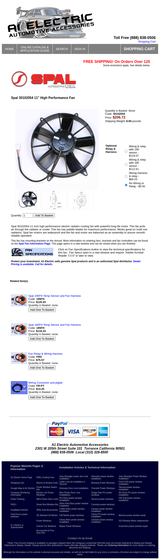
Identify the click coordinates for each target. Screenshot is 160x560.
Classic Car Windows (46, 526)
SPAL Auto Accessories (47, 510)
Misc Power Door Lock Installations (69, 493)
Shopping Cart (17, 483)
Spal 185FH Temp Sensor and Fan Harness (54, 324)
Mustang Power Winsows (103, 483)
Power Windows (43, 521)
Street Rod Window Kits (47, 504)
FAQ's (13, 504)
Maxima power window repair (132, 515)
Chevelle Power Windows (103, 488)
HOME (9, 49)
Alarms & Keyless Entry (47, 483)
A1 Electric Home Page (21, 477)
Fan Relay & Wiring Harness (45, 353)
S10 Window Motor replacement (133, 521)
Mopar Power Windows (70, 526)
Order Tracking (17, 499)
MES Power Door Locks (47, 499)
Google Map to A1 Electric (23, 488)
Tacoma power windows (102, 499)
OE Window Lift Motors (47, 515)
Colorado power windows (103, 504)
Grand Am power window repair (133, 526)
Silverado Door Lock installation (74, 488)
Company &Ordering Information (20, 493)
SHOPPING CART (139, 49)
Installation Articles (19, 510)
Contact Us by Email (80, 538)
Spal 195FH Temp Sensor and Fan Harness (54, 295)
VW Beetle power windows (71, 515)
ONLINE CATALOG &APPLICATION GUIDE (34, 49)
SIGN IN (79, 49)
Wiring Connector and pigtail (45, 382)
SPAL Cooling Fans (45, 477)
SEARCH (62, 49)
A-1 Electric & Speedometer (17, 526)
